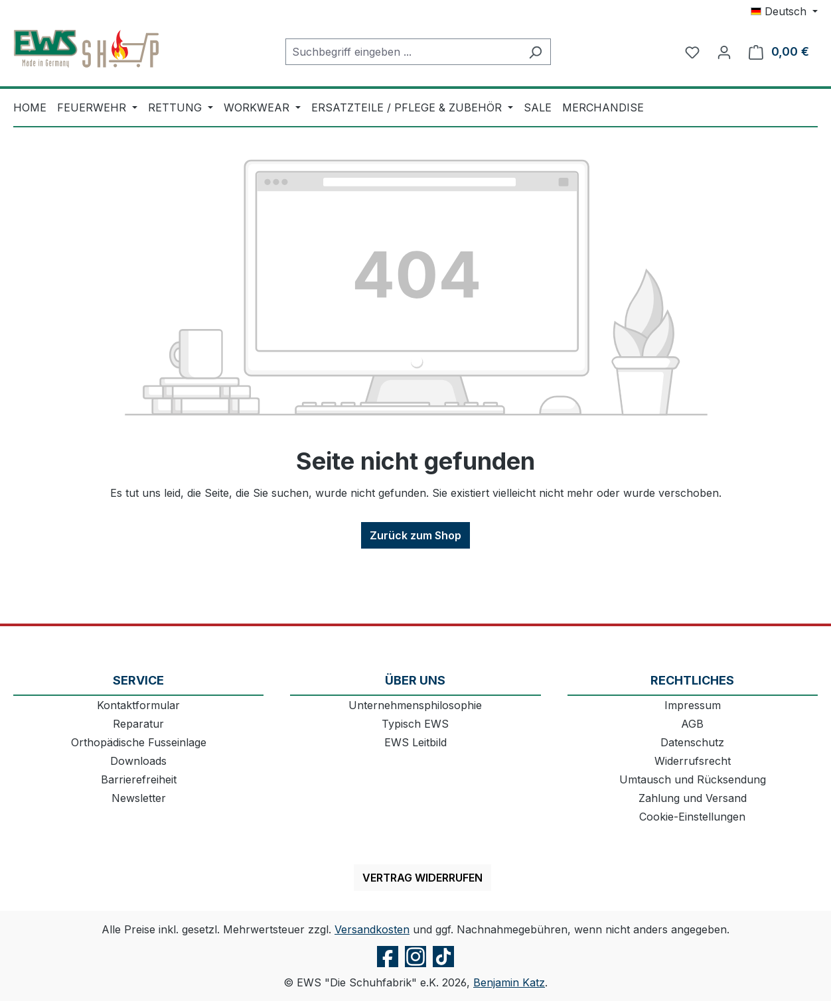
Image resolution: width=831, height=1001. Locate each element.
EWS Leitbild (415, 742)
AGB (692, 723)
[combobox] (402, 51)
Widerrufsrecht (692, 760)
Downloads (138, 760)
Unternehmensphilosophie (415, 705)
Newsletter (139, 798)
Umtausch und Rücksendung (692, 779)
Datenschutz (692, 742)
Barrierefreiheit (139, 779)
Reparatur (138, 723)
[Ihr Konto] (724, 51)
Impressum (692, 705)
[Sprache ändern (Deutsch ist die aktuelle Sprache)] (784, 11)
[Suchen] (535, 51)
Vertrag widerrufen (422, 877)
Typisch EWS (415, 723)
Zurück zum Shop (415, 535)
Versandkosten (372, 929)
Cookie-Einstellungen (692, 816)
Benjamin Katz (509, 982)
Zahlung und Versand (693, 798)
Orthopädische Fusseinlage (138, 742)
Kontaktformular (138, 705)
